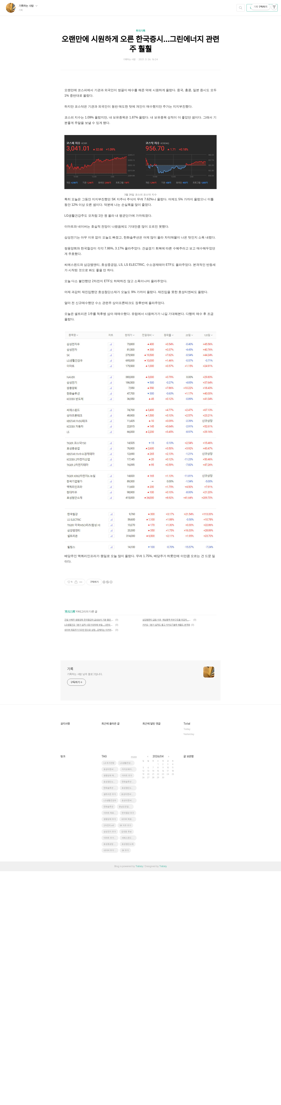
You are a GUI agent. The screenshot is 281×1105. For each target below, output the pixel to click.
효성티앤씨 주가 (128, 1028)
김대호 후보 (126, 1065)
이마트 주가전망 (111, 1072)
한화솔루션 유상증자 (129, 1015)
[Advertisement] (140, 111)
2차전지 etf (109, 1059)
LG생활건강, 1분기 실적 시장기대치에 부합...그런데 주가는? (89, 804)
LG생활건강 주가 (127, 997)
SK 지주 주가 (125, 1059)
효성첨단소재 (127, 1078)
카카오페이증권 (128, 1003)
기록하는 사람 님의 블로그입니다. (85, 853)
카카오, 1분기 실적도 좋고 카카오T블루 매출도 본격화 (166, 804)
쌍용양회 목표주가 (111, 1009)
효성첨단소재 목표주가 (111, 1015)
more (134, 990)
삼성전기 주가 (110, 1065)
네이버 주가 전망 (111, 1084)
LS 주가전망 (109, 997)
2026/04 (158, 990)
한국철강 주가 (128, 1047)
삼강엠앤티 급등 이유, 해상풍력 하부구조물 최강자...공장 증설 (167, 799)
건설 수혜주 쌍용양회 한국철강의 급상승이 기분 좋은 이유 (89, 799)
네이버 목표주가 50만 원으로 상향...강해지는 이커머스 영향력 (89, 809)
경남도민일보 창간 (126, 1040)
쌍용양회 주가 (110, 1053)
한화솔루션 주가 (111, 1022)
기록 (70, 848)
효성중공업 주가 (111, 1078)
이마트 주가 (127, 1009)
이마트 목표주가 (111, 1047)
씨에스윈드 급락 (129, 1072)
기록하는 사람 (28, 5)
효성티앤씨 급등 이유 (111, 1003)
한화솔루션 (108, 1040)
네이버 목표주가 (128, 1053)
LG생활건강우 (110, 1034)
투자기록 (140, 30)
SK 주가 (125, 1084)
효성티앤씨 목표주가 (129, 1034)
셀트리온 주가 (110, 1028)
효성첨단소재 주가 (129, 1022)
